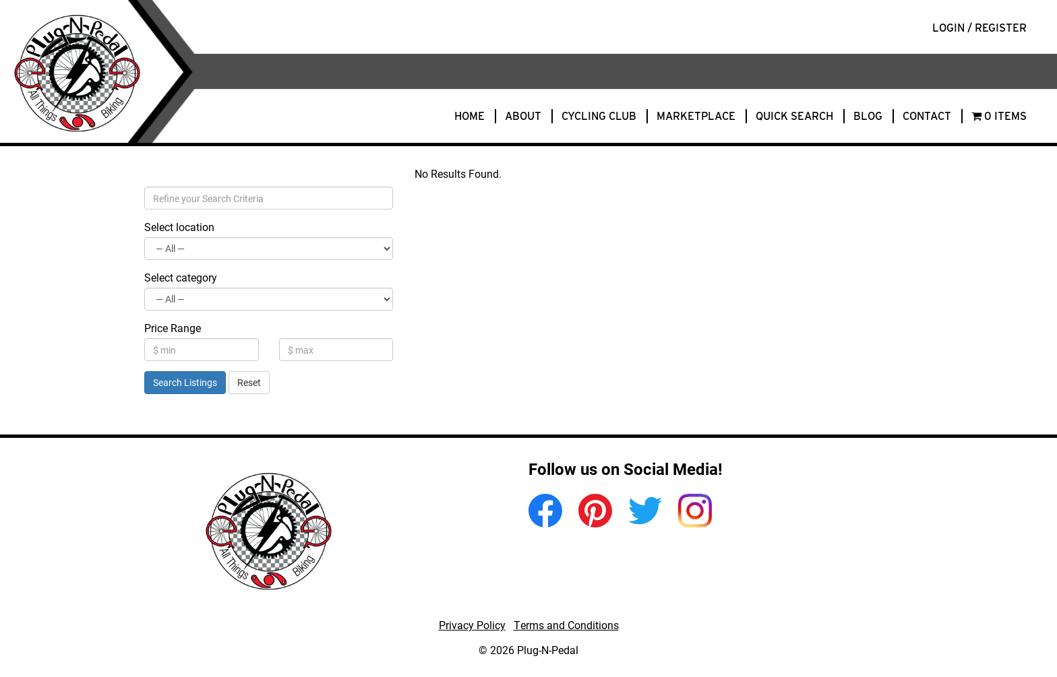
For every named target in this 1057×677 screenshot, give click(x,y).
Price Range (172, 328)
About (523, 116)
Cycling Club (599, 116)
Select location (179, 227)
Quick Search (794, 116)
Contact (927, 116)
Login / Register (979, 28)
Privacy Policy (472, 625)
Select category (180, 277)
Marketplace (696, 116)
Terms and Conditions (566, 625)
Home (469, 116)
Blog (867, 116)
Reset (249, 382)
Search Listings (185, 382)
